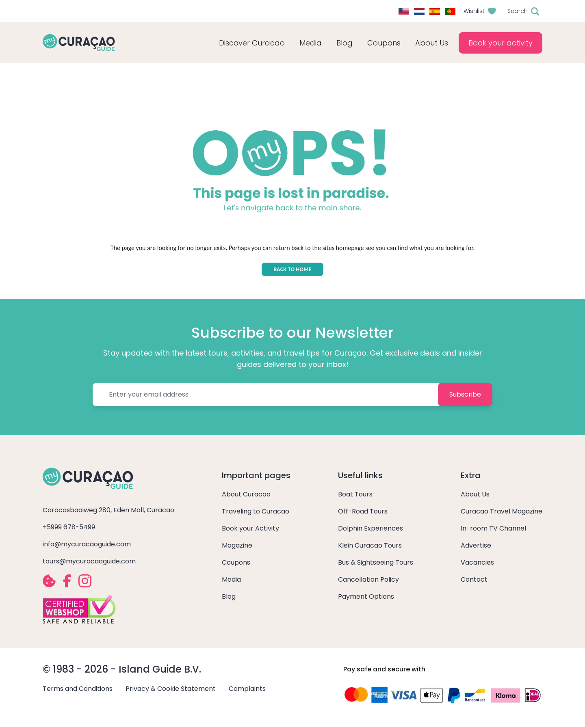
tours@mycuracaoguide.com (89, 561)
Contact (474, 579)
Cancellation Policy (368, 579)
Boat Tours (355, 494)
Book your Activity (250, 528)
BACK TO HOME (292, 269)
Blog (344, 43)
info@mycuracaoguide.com (87, 544)
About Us (475, 494)
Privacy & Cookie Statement (171, 688)
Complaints (247, 688)
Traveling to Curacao (255, 511)
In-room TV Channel (493, 528)
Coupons (384, 43)
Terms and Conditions (78, 688)
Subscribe (465, 394)
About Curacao (246, 494)
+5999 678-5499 (69, 527)
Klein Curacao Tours (370, 545)
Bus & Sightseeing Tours (375, 562)
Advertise (476, 545)
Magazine (237, 545)
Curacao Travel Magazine (501, 511)
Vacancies (477, 562)
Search (517, 11)
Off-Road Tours (363, 511)
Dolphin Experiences (370, 528)
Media (231, 579)
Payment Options (366, 596)
